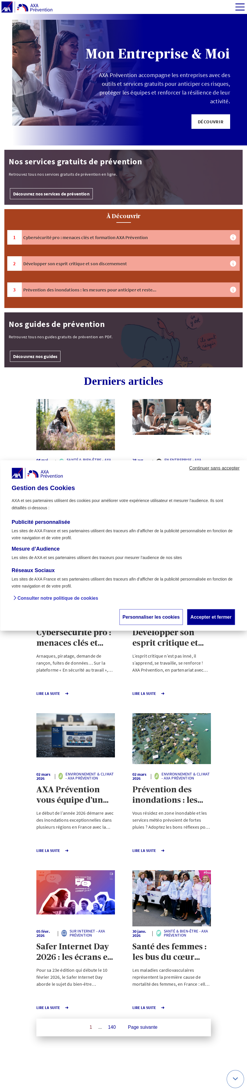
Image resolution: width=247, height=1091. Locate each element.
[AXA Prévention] (26, 7)
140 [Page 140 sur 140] (112, 1027)
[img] (240, 7)
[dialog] (123, 545)
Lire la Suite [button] (52, 693)
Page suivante (142, 1027)
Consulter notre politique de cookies (57, 598)
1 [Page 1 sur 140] (91, 1027)
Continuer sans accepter (214, 468)
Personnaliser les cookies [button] (151, 617)
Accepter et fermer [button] (211, 617)
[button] (210, 121)
